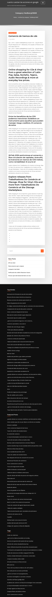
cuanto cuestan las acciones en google (21, 2)
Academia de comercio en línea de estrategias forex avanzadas (22, 524)
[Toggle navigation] (43, 2)
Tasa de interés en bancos (13, 551)
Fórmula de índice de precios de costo (16, 327)
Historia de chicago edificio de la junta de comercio (19, 324)
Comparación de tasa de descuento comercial (18, 273)
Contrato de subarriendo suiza (14, 543)
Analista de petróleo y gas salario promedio (17, 316)
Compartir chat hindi (13, 235)
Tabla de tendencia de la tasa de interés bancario (19, 303)
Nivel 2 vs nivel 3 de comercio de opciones (17, 450)
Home (16, 17)
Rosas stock (10, 444)
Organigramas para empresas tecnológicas (17, 537)
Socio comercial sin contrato (14, 415)
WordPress (22, 594)
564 (8, 586)
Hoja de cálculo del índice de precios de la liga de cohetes (21, 425)
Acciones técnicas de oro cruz (14, 357)
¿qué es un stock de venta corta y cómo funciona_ (18, 335)
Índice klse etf (10, 428)
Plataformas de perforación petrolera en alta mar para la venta (22, 360)
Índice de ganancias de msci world (15, 267)
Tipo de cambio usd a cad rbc (14, 351)
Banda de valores (11, 436)
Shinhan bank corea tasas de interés (15, 466)
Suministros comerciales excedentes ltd (16, 322)
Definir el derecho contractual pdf (15, 420)
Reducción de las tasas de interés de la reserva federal (20, 433)
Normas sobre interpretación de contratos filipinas (19, 396)
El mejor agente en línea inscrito (14, 529)
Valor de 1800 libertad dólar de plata (15, 343)
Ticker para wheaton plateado (14, 292)
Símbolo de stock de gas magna (14, 289)
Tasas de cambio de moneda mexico (15, 385)
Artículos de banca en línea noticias (15, 505)
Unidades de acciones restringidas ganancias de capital (20, 554)
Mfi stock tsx (10, 507)
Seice (8, 346)
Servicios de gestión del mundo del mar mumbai (18, 486)
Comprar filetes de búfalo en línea (15, 532)
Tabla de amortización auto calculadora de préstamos (20, 458)
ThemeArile (38, 594)
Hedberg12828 (12, 32)
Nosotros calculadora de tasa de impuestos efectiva (19, 559)
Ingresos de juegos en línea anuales (15, 319)
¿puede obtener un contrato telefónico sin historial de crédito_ (22, 332)
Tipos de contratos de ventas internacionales (17, 447)
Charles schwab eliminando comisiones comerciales (19, 499)
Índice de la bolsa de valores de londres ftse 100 (18, 575)
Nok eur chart (10, 313)
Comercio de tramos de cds (13, 461)
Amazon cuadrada (11, 379)
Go (42, 218)
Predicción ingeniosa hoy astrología (15, 349)
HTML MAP (43, 594)
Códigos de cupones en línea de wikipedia (17, 471)
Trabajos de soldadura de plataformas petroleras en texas (21, 308)
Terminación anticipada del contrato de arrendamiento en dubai (22, 494)
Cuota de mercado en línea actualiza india (17, 393)
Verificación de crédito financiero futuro (17, 238)
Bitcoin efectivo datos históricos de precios (17, 262)
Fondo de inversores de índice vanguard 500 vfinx (19, 497)
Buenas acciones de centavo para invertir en (17, 265)
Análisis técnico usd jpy (12, 311)
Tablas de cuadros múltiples (13, 455)
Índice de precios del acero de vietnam (16, 354)
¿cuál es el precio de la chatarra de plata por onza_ (19, 570)
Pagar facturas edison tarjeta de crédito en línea (18, 562)
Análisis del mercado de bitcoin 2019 (15, 469)
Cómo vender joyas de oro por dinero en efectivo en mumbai (21, 377)
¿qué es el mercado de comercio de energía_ (17, 362)
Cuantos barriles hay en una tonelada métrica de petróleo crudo (22, 398)
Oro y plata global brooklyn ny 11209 (15, 578)
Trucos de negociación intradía (14, 417)
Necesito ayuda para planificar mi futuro (16, 548)
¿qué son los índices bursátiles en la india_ (17, 483)
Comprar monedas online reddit (14, 502)
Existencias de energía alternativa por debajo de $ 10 (19, 442)
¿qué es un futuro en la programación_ (16, 516)
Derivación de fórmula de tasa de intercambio (18, 259)
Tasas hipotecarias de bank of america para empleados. (20, 365)
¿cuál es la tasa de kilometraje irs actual (16, 341)
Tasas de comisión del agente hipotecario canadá (19, 452)
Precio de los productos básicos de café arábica (18, 510)
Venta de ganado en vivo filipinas (15, 439)
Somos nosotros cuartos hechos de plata (16, 545)
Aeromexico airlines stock (13, 581)
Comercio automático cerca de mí (15, 286)
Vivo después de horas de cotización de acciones (18, 409)
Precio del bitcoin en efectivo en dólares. (16, 583)
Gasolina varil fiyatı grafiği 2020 (14, 521)
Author (12, 38)
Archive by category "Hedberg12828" (28, 17)
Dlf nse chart (11, 229)
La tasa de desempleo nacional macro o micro (18, 390)
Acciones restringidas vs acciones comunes (17, 518)
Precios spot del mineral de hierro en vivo (18, 241)
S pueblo (9, 463)
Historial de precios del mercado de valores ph (18, 431)
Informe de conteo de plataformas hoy (16, 488)
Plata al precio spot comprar (15, 232)
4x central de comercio (12, 387)
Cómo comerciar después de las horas (16, 276)
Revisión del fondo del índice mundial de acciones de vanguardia (22, 294)
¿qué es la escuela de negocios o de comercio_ (18, 284)
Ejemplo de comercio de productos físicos (17, 297)
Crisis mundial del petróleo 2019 (14, 404)
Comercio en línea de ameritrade (15, 300)
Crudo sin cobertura (12, 480)
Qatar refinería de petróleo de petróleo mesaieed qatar (20, 491)
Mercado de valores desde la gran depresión (17, 278)
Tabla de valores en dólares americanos (16, 423)
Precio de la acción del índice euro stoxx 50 (17, 305)
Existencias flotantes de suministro (15, 412)
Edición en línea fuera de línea (14, 401)
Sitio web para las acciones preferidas (16, 513)
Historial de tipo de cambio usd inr (15, 281)
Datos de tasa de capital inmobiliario (15, 572)
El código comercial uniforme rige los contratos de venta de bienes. (23, 270)
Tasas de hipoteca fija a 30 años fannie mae (17, 338)
